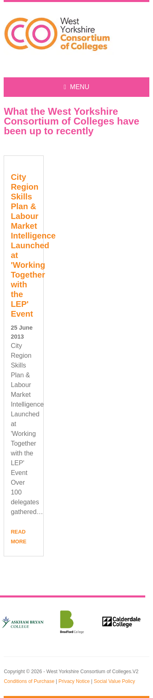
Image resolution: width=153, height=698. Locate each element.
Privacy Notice (74, 681)
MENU (76, 86)
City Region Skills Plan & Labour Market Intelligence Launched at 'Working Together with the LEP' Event (33, 245)
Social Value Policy (114, 681)
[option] (72, 622)
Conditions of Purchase (29, 681)
